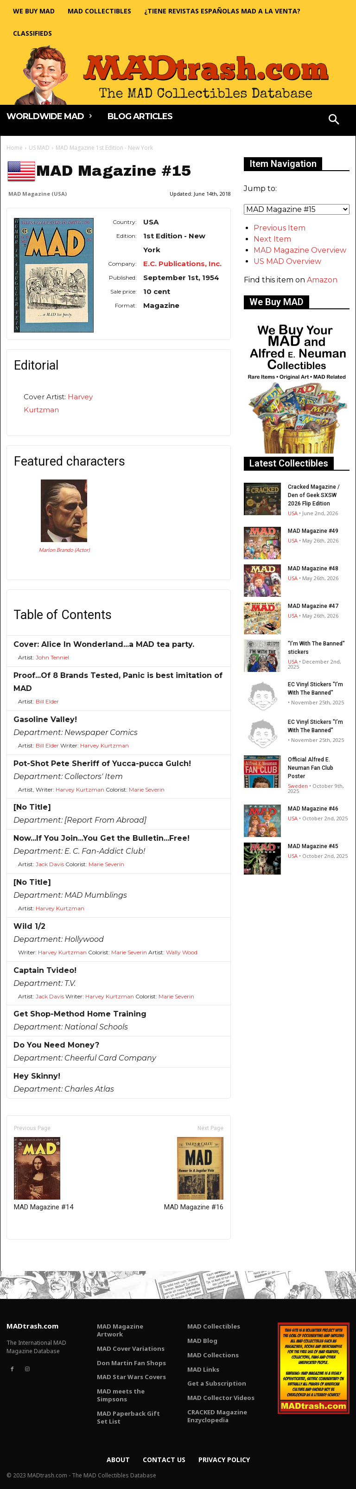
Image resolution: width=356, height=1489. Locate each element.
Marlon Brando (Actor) (63, 550)
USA (293, 513)
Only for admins (38, 1255)
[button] (334, 120)
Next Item (272, 239)
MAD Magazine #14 (43, 1174)
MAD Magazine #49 (313, 531)
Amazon (322, 279)
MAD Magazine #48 (313, 568)
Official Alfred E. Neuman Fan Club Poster (310, 768)
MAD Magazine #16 (193, 1174)
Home (14, 148)
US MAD (39, 148)
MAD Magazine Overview (300, 250)
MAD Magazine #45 (313, 846)
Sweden (298, 785)
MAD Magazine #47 (313, 606)
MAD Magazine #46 (313, 808)
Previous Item (279, 228)
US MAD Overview (287, 261)
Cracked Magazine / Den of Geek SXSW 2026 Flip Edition (314, 495)
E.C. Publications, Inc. (182, 263)
